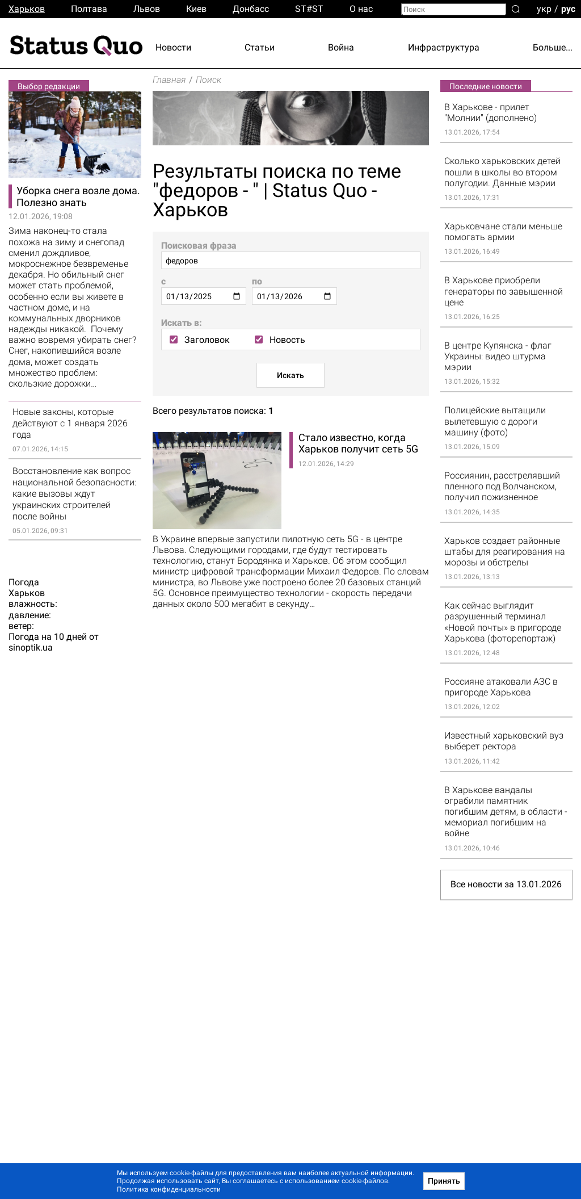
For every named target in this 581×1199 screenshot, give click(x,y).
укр (544, 8)
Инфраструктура (443, 47)
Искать (290, 375)
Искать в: (181, 322)
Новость (280, 339)
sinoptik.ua (31, 648)
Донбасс (251, 8)
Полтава (89, 8)
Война (341, 47)
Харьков (27, 8)
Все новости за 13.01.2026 (506, 884)
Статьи (260, 47)
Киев (196, 8)
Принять (444, 1180)
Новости (173, 47)
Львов (146, 8)
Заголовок (200, 339)
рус (568, 8)
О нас (361, 8)
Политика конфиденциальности (169, 1189)
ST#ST (309, 8)
